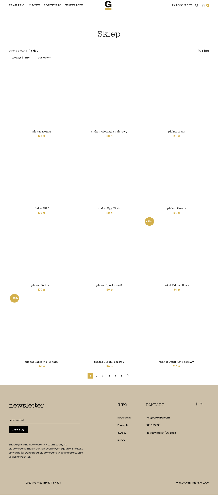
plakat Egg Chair (109, 207)
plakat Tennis (177, 207)
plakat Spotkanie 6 (109, 285)
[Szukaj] (196, 8)
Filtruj (205, 50)
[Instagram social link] (201, 405)
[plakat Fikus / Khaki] (177, 249)
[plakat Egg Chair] (109, 172)
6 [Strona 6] (121, 376)
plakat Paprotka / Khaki (41, 362)
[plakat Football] (41, 249)
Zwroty (122, 433)
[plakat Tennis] (177, 172)
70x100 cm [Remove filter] (44, 57)
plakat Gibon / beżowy (109, 362)
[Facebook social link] (195, 405)
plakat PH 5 (41, 207)
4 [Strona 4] (109, 376)
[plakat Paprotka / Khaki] (41, 326)
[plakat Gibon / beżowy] (109, 326)
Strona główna (18, 50)
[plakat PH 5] (41, 172)
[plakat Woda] (177, 95)
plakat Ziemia (41, 130)
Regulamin (124, 418)
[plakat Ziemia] (41, 95)
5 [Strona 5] (115, 376)
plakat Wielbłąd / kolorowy (109, 130)
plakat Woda (177, 130)
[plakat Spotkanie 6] (109, 249)
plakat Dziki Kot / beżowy (177, 362)
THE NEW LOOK (200, 483)
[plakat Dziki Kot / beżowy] (177, 326)
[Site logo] (109, 8)
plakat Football (41, 285)
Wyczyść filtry (21, 57)
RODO (121, 440)
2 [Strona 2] (96, 376)
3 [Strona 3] (103, 376)
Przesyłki (123, 425)
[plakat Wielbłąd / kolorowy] (109, 95)
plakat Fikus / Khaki (177, 285)
